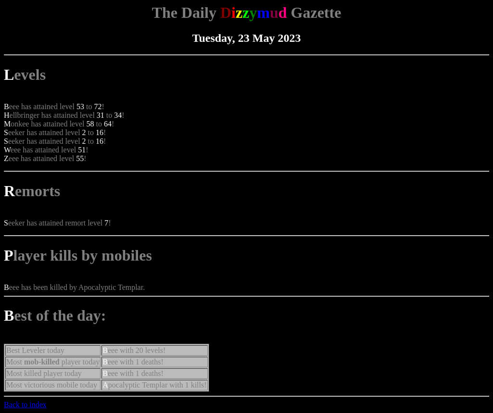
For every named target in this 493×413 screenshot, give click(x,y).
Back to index (25, 404)
